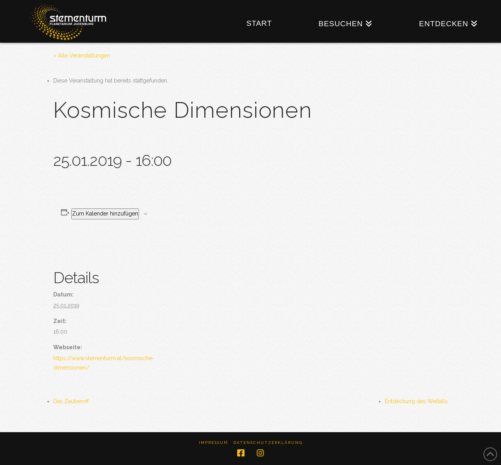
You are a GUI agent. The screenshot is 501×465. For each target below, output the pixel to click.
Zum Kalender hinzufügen (105, 213)
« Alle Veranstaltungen (81, 55)
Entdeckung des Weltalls (416, 401)
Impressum (213, 442)
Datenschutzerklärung (268, 442)
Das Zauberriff (71, 401)
